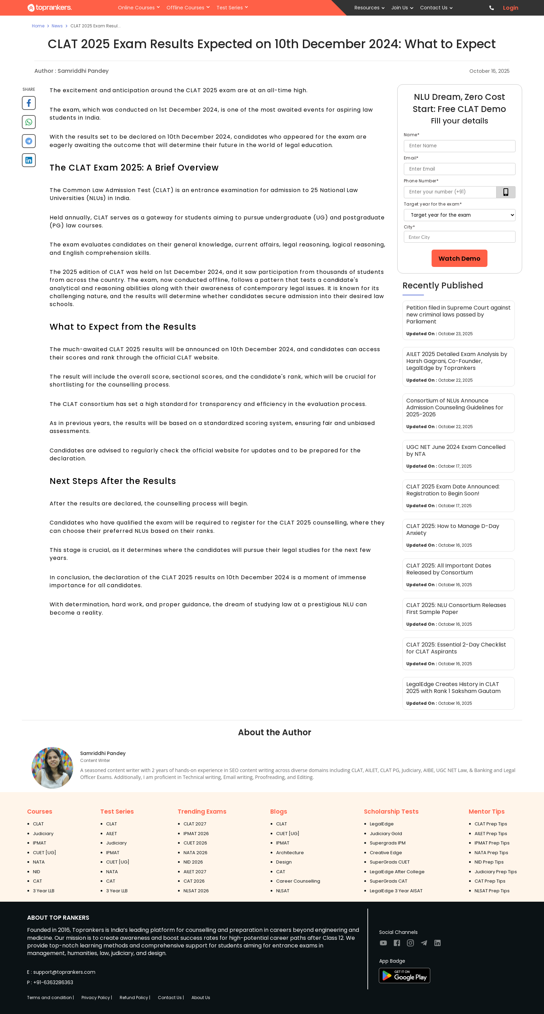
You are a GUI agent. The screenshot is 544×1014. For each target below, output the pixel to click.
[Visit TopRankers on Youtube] (383, 945)
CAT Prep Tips (490, 881)
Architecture (290, 852)
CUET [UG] (44, 852)
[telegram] (29, 143)
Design (284, 862)
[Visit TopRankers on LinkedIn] (437, 945)
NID (36, 871)
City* (409, 227)
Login (510, 8)
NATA (39, 862)
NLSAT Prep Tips (492, 890)
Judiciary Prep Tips (496, 871)
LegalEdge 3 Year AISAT (396, 890)
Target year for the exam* (433, 204)
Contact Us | (171, 997)
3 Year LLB (43, 890)
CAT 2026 (194, 881)
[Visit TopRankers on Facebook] (397, 945)
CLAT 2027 (195, 824)
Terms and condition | (50, 997)
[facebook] (29, 105)
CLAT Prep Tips (491, 824)
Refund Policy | (135, 997)
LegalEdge (382, 824)
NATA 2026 (195, 852)
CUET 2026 (195, 843)
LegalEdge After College (397, 871)
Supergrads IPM (388, 843)
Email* (411, 158)
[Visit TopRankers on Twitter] (424, 945)
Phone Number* (421, 181)
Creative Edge (386, 852)
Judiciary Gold (386, 833)
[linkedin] (29, 162)
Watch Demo (460, 258)
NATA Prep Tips (491, 852)
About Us (201, 997)
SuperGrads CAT (388, 881)
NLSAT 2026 (196, 890)
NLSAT (282, 890)
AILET (111, 833)
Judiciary (43, 833)
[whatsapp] (29, 124)
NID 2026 (193, 862)
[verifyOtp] (506, 192)
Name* (412, 135)
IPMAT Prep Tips (492, 843)
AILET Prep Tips (491, 833)
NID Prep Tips (489, 862)
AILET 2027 (195, 871)
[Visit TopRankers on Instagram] (410, 945)
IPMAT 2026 (196, 833)
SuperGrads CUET (390, 862)
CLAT (38, 824)
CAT (37, 881)
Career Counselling (298, 881)
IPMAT (39, 843)
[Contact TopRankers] (492, 8)
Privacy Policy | (97, 997)
